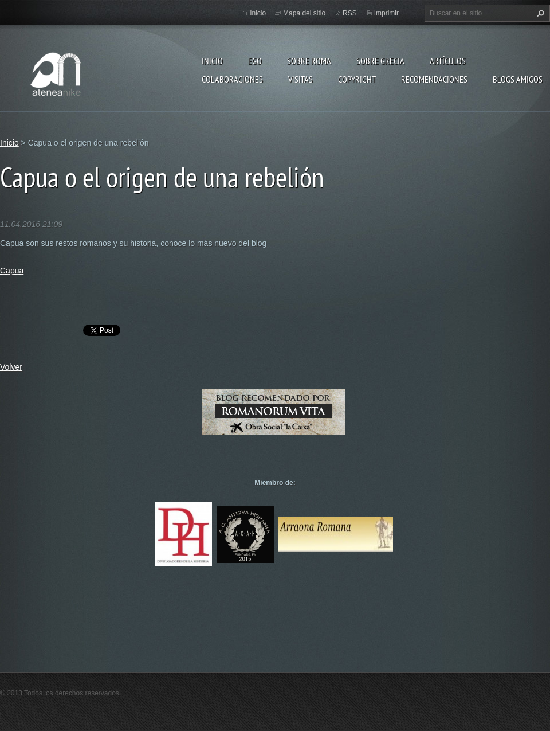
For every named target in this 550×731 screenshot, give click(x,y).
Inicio (212, 61)
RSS (350, 13)
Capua (11, 270)
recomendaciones (434, 79)
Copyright (357, 79)
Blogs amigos (518, 79)
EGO (255, 61)
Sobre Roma (309, 61)
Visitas (300, 79)
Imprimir (386, 13)
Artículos (448, 61)
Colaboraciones (232, 79)
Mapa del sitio (304, 13)
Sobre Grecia (380, 61)
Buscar (539, 13)
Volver (11, 367)
